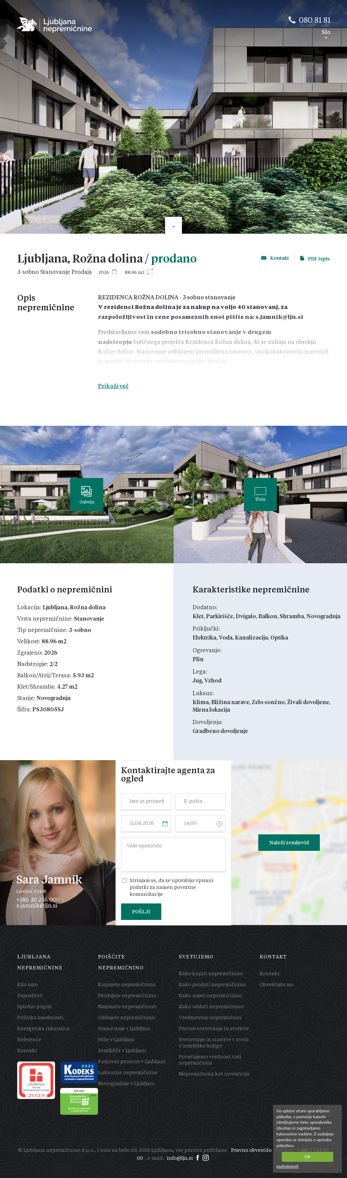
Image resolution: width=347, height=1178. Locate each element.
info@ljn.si (180, 1158)
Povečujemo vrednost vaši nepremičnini (210, 1060)
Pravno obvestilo (251, 1150)
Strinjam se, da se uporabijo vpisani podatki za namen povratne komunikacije (172, 887)
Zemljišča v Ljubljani (122, 1050)
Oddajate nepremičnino (126, 1017)
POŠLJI (141, 911)
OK (307, 1156)
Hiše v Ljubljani (116, 1039)
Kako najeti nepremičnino (210, 995)
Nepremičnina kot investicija (214, 1074)
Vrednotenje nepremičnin (210, 1017)
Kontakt (27, 1050)
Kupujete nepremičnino (127, 984)
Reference (29, 1039)
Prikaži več (113, 386)
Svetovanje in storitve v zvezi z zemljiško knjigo (214, 1042)
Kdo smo (27, 984)
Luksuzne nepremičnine (128, 1072)
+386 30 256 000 (38, 899)
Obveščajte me (277, 984)
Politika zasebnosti (40, 1017)
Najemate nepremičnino (127, 1006)
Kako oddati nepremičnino (211, 1006)
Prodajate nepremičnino (127, 995)
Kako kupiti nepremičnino (211, 973)
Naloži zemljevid (289, 842)
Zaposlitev (30, 995)
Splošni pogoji (34, 1006)
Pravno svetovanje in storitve (214, 1028)
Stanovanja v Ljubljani (124, 1028)
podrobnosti (287, 1166)
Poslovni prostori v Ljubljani (131, 1061)
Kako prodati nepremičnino (212, 984)
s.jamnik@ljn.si (37, 905)
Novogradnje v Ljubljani (126, 1083)
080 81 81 (314, 20)
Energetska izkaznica (43, 1028)
